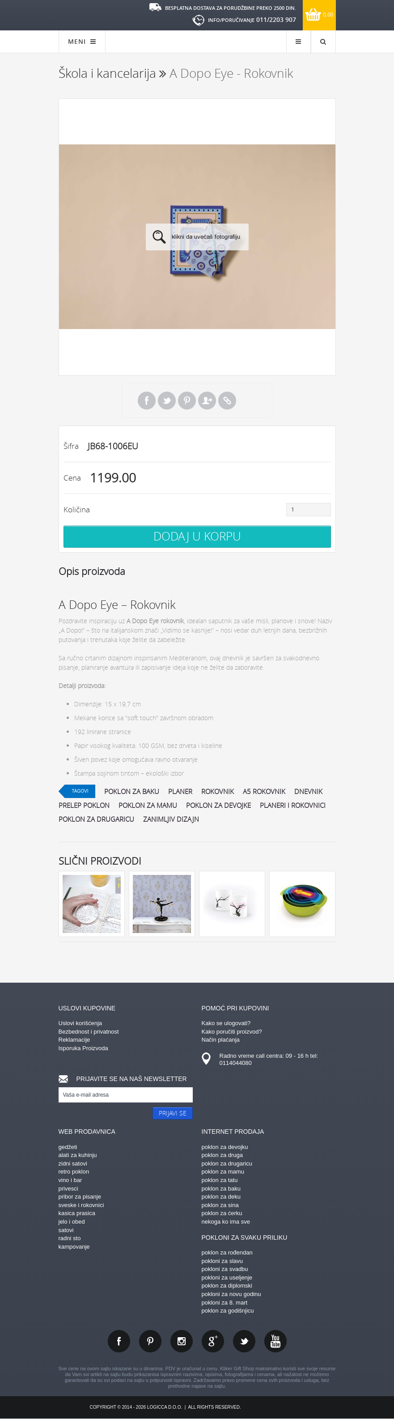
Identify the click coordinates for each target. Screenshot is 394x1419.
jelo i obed (72, 1221)
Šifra (71, 446)
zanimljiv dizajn (171, 819)
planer (180, 791)
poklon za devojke (218, 805)
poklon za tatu (220, 1180)
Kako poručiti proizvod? (232, 1031)
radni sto (70, 1238)
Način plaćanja (221, 1039)
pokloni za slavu (222, 1261)
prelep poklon (84, 805)
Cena (72, 478)
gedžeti (68, 1147)
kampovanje (74, 1246)
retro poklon (74, 1171)
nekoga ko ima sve (226, 1221)
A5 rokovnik (264, 791)
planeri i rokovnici (293, 805)
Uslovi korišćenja (80, 1023)
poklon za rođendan (227, 1252)
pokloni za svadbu (225, 1269)
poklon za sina (220, 1205)
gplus (213, 1341)
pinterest (150, 1341)
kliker (88, 14)
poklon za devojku (225, 1147)
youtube (275, 1341)
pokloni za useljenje (227, 1277)
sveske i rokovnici (81, 1205)
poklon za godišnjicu (228, 1310)
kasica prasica (77, 1213)
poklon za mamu (148, 805)
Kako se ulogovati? (226, 1023)
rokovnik (217, 791)
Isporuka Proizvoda (83, 1048)
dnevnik (308, 791)
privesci (68, 1188)
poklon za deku (221, 1196)
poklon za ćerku (222, 1213)
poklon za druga (222, 1155)
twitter (244, 1341)
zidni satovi (73, 1163)
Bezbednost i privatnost (89, 1031)
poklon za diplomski (227, 1285)
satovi (66, 1230)
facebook (119, 1341)
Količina (77, 509)
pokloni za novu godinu (231, 1294)
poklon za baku (131, 791)
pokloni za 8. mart (225, 1302)
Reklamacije (74, 1039)
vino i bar (70, 1180)
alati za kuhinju (78, 1155)
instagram (181, 1341)
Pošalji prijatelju (207, 401)
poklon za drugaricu (96, 819)
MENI (82, 41)
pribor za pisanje (80, 1196)
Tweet (167, 401)
